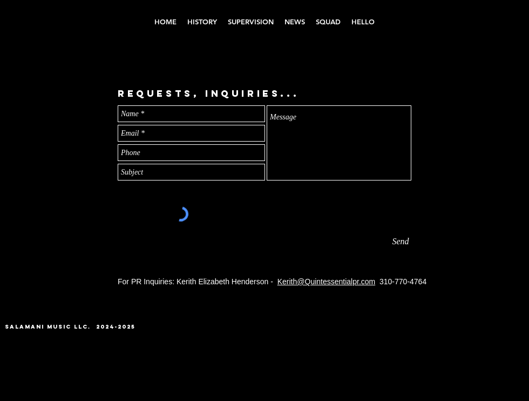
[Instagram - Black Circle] (452, 332)
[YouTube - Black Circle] (471, 332)
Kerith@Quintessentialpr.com (326, 281)
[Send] (400, 241)
